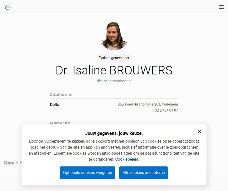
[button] (199, 131)
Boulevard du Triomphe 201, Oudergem (148, 104)
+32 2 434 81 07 (165, 110)
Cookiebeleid (126, 159)
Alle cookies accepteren (143, 172)
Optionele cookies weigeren (87, 172)
